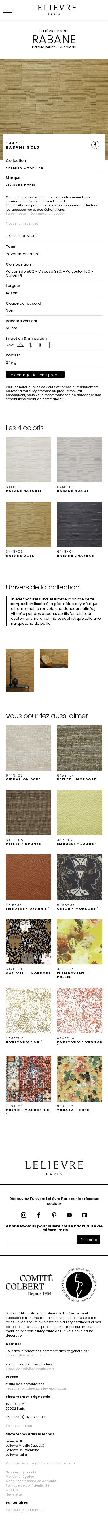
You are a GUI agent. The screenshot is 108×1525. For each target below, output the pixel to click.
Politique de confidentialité (27, 1485)
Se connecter (16, 213)
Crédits (12, 1489)
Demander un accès (47, 213)
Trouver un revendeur (23, 223)
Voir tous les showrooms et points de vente (40, 1463)
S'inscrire (88, 1239)
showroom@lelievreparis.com (30, 1368)
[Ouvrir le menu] (14, 10)
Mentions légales (20, 1476)
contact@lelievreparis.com (28, 1355)
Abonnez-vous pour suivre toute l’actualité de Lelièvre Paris (54, 1228)
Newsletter (14, 1494)
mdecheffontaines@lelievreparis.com (36, 1388)
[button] (28, 465)
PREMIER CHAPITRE (24, 167)
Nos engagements (21, 1472)
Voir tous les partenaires (26, 1509)
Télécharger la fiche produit (35, 375)
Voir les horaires (19, 1425)
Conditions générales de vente (31, 1481)
